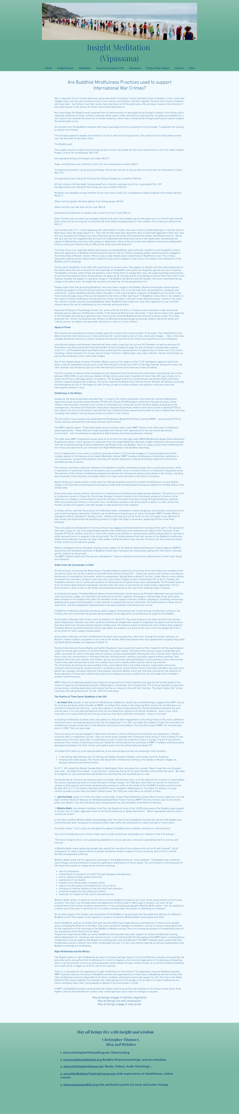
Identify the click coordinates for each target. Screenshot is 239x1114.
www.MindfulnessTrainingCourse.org (89, 1073)
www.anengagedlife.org (80, 1084)
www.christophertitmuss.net (83, 1066)
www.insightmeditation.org (82, 1059)
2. (61, 1059)
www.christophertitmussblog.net (86, 1052)
